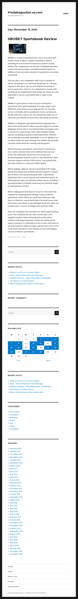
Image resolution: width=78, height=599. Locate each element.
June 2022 (14, 471)
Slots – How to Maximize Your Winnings (26, 275)
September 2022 (16, 463)
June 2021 (13, 506)
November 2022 (16, 457)
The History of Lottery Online (22, 281)
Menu (66, 14)
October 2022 (15, 460)
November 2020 (16, 526)
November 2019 (16, 554)
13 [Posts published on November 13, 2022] (55, 343)
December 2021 (16, 488)
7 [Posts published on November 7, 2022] (11, 343)
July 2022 (13, 469)
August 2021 (15, 500)
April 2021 (14, 511)
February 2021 (15, 517)
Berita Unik (14, 412)
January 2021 (15, 520)
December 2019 (16, 551)
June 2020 (14, 540)
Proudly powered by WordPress (35, 593)
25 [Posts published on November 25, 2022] (41, 352)
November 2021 (16, 491)
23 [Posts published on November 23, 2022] (26, 352)
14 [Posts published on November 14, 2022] (11, 348)
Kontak (11, 582)
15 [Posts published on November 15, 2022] (19, 348)
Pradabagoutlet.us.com (25, 12)
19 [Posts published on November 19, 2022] (48, 348)
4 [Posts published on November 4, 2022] (40, 339)
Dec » (48, 360)
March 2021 (14, 514)
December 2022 (16, 454)
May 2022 (14, 474)
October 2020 (15, 528)
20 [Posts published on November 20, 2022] (55, 348)
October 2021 (15, 494)
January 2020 (15, 548)
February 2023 (15, 449)
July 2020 (13, 537)
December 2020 (16, 523)
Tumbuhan (14, 429)
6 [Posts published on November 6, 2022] (55, 339)
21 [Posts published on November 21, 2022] (11, 352)
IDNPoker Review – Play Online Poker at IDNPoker (30, 278)
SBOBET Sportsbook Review (32, 39)
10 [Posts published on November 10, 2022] (33, 343)
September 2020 (16, 531)
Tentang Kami (13, 587)
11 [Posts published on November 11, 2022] (40, 343)
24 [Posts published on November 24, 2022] (33, 352)
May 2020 (14, 543)
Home (10, 567)
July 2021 (13, 503)
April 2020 (14, 545)
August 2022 (15, 466)
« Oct (18, 360)
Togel (12, 426)
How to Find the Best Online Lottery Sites (26, 284)
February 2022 (15, 483)
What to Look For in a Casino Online (24, 272)
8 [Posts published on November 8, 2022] (18, 343)
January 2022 (15, 486)
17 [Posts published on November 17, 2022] (33, 348)
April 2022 (14, 477)
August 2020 (15, 534)
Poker (24, 237)
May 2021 (13, 508)
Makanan (14, 418)
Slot (11, 423)
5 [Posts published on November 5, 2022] (47, 339)
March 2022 (15, 480)
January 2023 (15, 451)
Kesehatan (14, 415)
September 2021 (16, 497)
